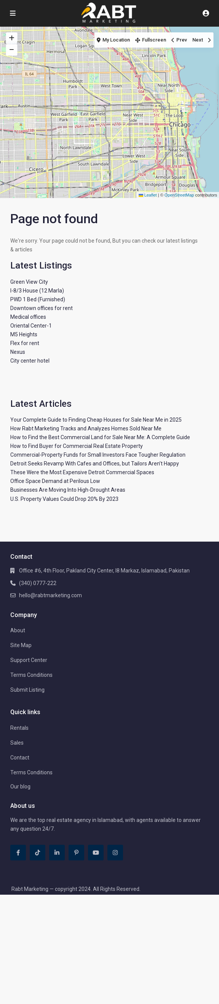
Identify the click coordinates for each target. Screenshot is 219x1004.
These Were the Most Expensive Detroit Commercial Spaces (82, 472)
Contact (19, 758)
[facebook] (18, 852)
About (17, 630)
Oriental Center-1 (31, 326)
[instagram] (115, 852)
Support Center (28, 660)
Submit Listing (27, 690)
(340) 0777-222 (37, 583)
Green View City (29, 282)
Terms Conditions (31, 675)
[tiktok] (37, 852)
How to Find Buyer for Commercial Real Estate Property (76, 446)
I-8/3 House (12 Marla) (37, 291)
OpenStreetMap (179, 195)
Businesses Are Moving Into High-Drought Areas (67, 490)
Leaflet (148, 195)
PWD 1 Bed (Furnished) (37, 299)
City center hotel (30, 361)
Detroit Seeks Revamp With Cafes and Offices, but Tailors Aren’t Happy (94, 463)
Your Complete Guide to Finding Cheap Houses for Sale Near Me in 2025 (96, 420)
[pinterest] (76, 852)
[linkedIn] (57, 852)
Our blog (20, 786)
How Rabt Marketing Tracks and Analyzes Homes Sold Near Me (85, 428)
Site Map (21, 645)
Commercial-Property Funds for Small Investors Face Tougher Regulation (97, 455)
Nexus (17, 352)
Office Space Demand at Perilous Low (55, 481)
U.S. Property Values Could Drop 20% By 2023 (64, 499)
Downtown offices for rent (41, 308)
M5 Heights (23, 334)
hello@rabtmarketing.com (50, 595)
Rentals (19, 728)
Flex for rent (24, 343)
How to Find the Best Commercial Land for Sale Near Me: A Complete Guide (100, 437)
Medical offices (28, 317)
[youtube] (96, 852)
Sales (17, 743)
